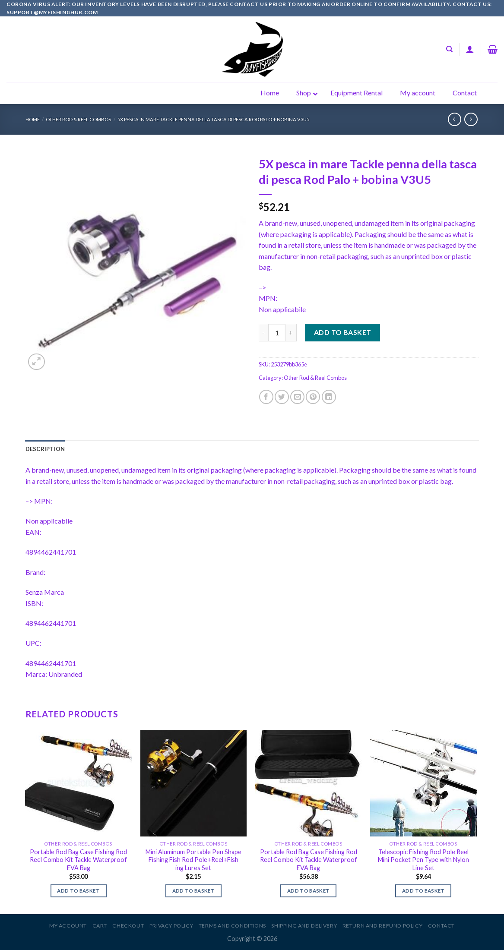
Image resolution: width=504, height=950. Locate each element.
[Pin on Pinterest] (313, 397)
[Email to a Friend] (297, 397)
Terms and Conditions (232, 925)
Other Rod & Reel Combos (78, 119)
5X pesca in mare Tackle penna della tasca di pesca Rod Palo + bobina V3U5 (213, 119)
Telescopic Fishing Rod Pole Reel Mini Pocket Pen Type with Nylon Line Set (423, 859)
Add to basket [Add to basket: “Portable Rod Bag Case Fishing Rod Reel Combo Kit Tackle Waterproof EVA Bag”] (78, 890)
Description (45, 448)
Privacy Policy (171, 925)
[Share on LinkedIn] (329, 397)
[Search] (449, 49)
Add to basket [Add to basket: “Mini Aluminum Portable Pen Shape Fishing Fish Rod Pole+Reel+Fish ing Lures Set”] (193, 890)
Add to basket (342, 332)
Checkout (128, 925)
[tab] (45, 449)
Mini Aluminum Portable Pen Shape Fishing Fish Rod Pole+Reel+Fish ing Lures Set (193, 859)
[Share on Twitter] (282, 397)
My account (68, 925)
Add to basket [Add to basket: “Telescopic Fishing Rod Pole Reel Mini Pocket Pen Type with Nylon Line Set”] (423, 890)
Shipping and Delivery (304, 925)
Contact (441, 925)
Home (32, 119)
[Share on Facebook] (266, 397)
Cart (99, 925)
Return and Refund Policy (382, 925)
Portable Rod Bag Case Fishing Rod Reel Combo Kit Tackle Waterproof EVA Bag (78, 859)
